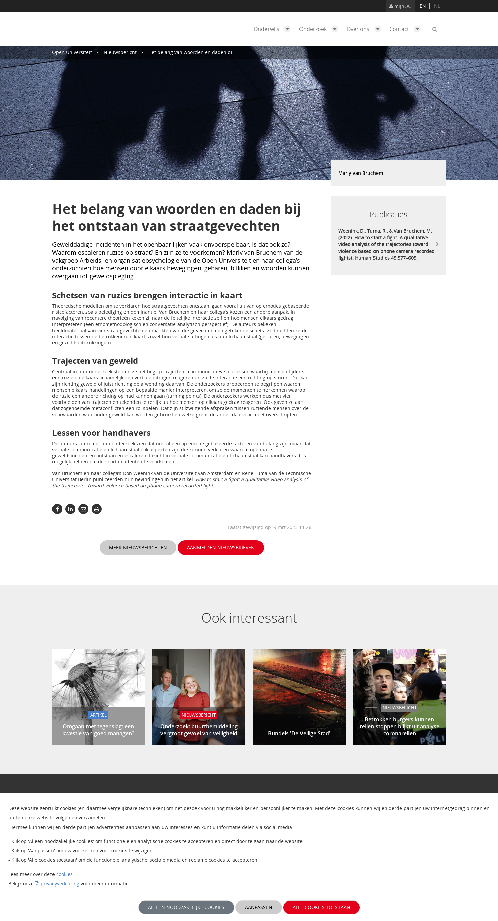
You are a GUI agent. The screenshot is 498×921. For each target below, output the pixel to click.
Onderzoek (320, 29)
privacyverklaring (60, 883)
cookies (64, 874)
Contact (406, 29)
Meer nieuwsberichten (138, 547)
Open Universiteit (72, 52)
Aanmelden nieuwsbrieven (221, 547)
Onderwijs (274, 29)
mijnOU (400, 6)
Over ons (365, 29)
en (423, 6)
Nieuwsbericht (120, 52)
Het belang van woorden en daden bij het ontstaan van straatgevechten (229, 52)
